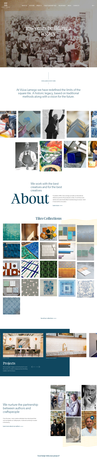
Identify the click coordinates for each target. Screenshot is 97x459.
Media (69, 5)
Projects (39, 5)
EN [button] (92, 5)
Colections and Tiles (50, 5)
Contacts (76, 5)
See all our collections (48, 318)
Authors (31, 5)
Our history (48, 40)
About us (24, 5)
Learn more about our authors (13, 426)
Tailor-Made (62, 5)
